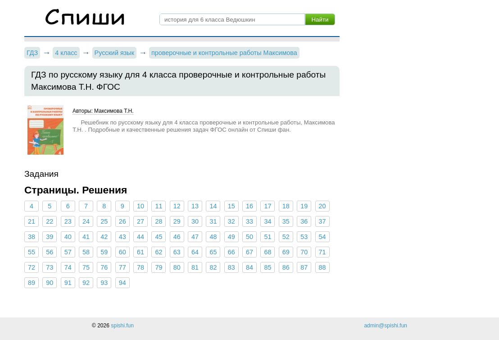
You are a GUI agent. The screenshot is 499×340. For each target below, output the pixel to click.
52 (286, 236)
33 (249, 221)
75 (86, 267)
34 (267, 221)
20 (322, 206)
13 (195, 206)
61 (140, 252)
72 (31, 267)
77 (122, 267)
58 (86, 252)
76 (104, 267)
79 (158, 267)
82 (213, 267)
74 (68, 267)
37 (322, 221)
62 (158, 252)
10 (140, 206)
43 (122, 236)
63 (177, 252)
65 (213, 252)
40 (68, 236)
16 (249, 206)
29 (177, 221)
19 (304, 206)
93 (104, 282)
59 (104, 252)
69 (286, 252)
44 (140, 236)
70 (304, 252)
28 (158, 221)
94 (122, 282)
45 (158, 236)
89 (31, 282)
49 (231, 236)
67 (249, 252)
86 (286, 267)
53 (304, 236)
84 (249, 267)
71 (322, 252)
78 (140, 267)
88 (322, 267)
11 (158, 206)
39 (49, 236)
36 (304, 221)
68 (267, 252)
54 (322, 236)
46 (177, 236)
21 (31, 221)
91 (68, 282)
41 (86, 236)
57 (68, 252)
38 (31, 236)
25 (104, 221)
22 (49, 221)
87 (304, 267)
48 (213, 236)
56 (49, 252)
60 (122, 252)
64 (195, 252)
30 (195, 221)
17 (267, 206)
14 (213, 206)
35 (286, 221)
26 (122, 221)
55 (31, 252)
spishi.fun (122, 325)
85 (267, 267)
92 (86, 282)
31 (213, 221)
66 (231, 252)
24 (86, 221)
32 (231, 221)
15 (231, 206)
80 (177, 267)
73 (49, 267)
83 (231, 267)
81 (195, 267)
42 (104, 236)
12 (177, 206)
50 (249, 236)
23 (68, 221)
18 (286, 206)
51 (267, 236)
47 (195, 236)
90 (49, 282)
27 (140, 221)
